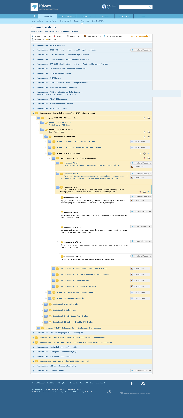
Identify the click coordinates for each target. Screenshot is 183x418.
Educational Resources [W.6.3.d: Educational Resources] (142, 241)
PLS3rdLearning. (79, 392)
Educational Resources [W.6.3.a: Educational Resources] (142, 197)
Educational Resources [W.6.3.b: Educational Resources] (142, 211)
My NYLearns (124, 16)
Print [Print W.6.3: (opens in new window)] (144, 192)
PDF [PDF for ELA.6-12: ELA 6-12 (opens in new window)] (144, 132)
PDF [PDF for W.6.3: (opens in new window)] (140, 192)
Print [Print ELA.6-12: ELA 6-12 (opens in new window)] (148, 132)
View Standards (37, 21)
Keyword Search (65, 21)
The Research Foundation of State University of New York (53, 392)
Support (143, 16)
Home (34, 16)
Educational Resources (66, 16)
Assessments (139, 166)
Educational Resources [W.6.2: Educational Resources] (142, 174)
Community (105, 16)
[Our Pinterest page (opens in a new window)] (137, 383)
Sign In (109, 8)
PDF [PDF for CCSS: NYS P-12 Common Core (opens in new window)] (144, 118)
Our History (51, 383)
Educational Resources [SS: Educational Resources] (142, 370)
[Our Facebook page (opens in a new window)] (132, 383)
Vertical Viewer (51, 21)
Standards (48, 16)
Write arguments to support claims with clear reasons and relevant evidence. (90, 164)
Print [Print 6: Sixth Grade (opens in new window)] (148, 136)
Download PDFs (98, 21)
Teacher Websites (86, 383)
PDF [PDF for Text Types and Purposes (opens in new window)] (144, 158)
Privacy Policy (62, 383)
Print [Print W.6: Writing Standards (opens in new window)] (144, 153)
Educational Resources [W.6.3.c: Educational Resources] (142, 226)
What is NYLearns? (38, 383)
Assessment (86, 16)
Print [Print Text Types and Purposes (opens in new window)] (148, 158)
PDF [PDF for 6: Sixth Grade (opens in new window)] (144, 136)
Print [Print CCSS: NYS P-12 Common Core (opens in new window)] (148, 118)
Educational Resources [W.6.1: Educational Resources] (142, 163)
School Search (100, 383)
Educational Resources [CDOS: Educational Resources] (142, 50)
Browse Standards (81, 21)
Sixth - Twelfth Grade (59, 131)
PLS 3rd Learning (37, 390)
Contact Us (74, 383)
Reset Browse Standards (140, 36)
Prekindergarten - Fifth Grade (58, 124)
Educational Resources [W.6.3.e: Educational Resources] (142, 256)
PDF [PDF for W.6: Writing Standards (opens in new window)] (140, 153)
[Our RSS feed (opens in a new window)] (143, 383)
